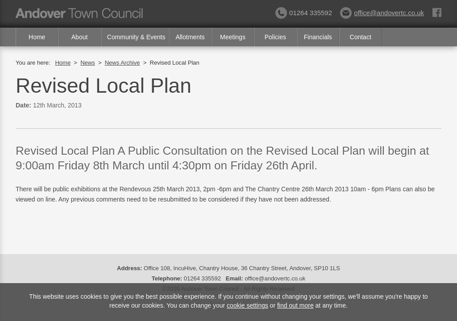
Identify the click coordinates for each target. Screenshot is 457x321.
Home (37, 37)
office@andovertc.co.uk (382, 12)
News (87, 62)
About (79, 37)
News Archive (122, 62)
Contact (360, 37)
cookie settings (247, 305)
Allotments (189, 37)
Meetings (232, 37)
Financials (318, 37)
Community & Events (136, 37)
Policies (275, 37)
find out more (295, 305)
